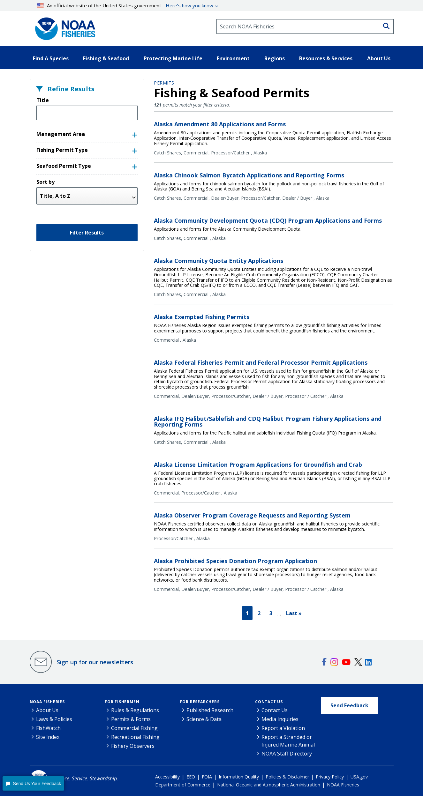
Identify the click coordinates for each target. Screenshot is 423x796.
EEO (190, 777)
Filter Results (87, 232)
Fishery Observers (133, 746)
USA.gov (359, 777)
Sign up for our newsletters (95, 662)
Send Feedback (349, 705)
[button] (33, 783)
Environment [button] (233, 58)
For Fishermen (122, 702)
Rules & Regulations (135, 710)
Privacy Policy (330, 777)
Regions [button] (274, 58)
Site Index (47, 737)
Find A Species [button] (51, 58)
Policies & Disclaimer (287, 777)
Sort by (45, 181)
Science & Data (204, 719)
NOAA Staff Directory (286, 753)
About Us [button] (378, 58)
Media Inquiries (279, 719)
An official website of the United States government (125, 5)
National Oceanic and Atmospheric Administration (268, 785)
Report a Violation (283, 728)
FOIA (207, 777)
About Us (47, 710)
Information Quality (239, 777)
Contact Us (269, 702)
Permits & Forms (131, 719)
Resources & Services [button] (325, 58)
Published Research (209, 710)
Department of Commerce (182, 785)
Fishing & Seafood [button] (106, 58)
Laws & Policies (54, 719)
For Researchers (200, 702)
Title (42, 100)
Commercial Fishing (134, 728)
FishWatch (48, 728)
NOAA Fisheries (47, 702)
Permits (164, 83)
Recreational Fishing (135, 737)
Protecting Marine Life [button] (173, 58)
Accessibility (167, 777)
